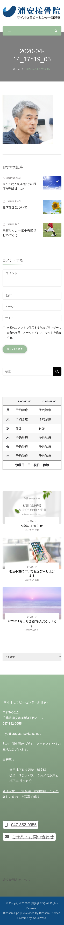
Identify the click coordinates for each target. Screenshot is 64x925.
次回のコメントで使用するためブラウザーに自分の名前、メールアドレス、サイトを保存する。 (34, 332)
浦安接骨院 (38, 903)
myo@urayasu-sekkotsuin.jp (22, 733)
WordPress (39, 918)
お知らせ (32, 521)
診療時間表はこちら (16, 880)
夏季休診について (15, 207)
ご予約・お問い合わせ (29, 836)
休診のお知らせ (32, 526)
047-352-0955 (21, 824)
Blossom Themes (49, 913)
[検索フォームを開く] (56, 31)
